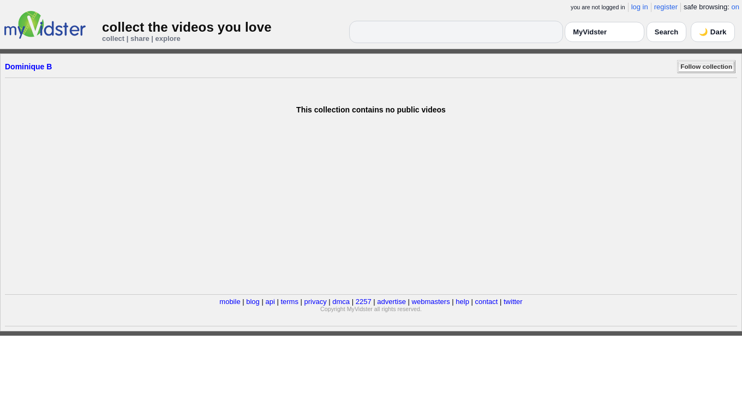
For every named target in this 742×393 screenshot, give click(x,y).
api (269, 301)
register (666, 7)
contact (486, 301)
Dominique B (28, 66)
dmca (341, 301)
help (462, 301)
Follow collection (706, 66)
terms (289, 301)
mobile (229, 301)
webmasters (431, 301)
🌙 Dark (712, 32)
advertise (391, 301)
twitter (513, 301)
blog (253, 301)
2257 (364, 301)
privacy (315, 301)
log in (639, 7)
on (735, 7)
